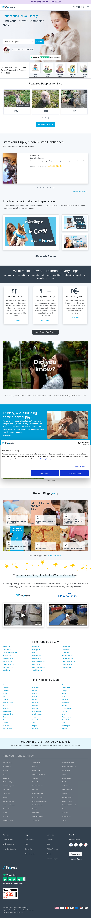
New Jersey (7, 711)
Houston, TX (36, 655)
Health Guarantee (8, 844)
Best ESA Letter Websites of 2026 (45, 522)
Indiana (64, 693)
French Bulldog (36, 782)
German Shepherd (8, 786)
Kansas (34, 696)
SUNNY (57, 2)
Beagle (34, 766)
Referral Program (52, 859)
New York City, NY (38, 661)
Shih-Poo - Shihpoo (38, 816)
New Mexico (36, 711)
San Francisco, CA (38, 667)
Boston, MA (66, 647)
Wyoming (65, 728)
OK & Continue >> (74, 473)
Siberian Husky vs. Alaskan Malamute (16, 547)
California (6, 688)
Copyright (5, 910)
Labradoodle (6, 793)
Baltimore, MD (37, 647)
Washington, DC (38, 670)
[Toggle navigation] (87, 7)
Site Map (28, 854)
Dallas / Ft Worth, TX (10, 652)
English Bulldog (7, 782)
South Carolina (37, 720)
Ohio (63, 714)
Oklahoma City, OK (68, 661)
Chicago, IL (36, 650)
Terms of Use (22, 910)
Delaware (6, 691)
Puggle (5, 812)
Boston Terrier (66, 770)
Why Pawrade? (30, 839)
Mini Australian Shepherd (39, 801)
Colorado (35, 688)
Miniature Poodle (67, 801)
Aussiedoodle (36, 762)
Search (39, 42)
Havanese (35, 789)
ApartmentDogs (85, 70)
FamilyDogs (48, 70)
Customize (45, 473)
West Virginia (7, 728)
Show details (80, 467)
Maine (34, 699)
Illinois (34, 693)
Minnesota (65, 702)
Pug (63, 809)
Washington (66, 726)
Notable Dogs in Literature (73, 548)
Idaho (5, 693)
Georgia (64, 691)
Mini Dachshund (66, 797)
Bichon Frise (6, 770)
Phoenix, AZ (36, 664)
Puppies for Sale (45, 124)
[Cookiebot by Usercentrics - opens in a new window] (80, 443)
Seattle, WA (7, 670)
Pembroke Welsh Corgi (69, 805)
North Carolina (8, 714)
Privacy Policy (13, 910)
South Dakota (66, 720)
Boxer (4, 774)
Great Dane (6, 789)
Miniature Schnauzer (9, 805)
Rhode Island (7, 720)
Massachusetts (8, 702)
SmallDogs (35, 70)
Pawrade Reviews (55, 556)
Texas (34, 723)
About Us (50, 839)
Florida (34, 691)
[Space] (10, 867)
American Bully (7, 762)
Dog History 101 (41, 548)
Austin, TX (6, 647)
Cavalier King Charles (38, 774)
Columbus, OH (67, 650)
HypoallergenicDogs (72, 70)
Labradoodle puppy (37, 158)
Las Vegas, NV (37, 658)
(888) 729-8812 (78, 7)
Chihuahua (6, 778)
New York (65, 711)
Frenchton (65, 782)
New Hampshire (67, 708)
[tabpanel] (45, 102)
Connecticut (66, 688)
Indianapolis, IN (67, 655)
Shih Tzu (5, 816)
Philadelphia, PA (8, 664)
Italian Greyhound (67, 789)
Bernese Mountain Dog (69, 766)
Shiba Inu (65, 812)
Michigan (35, 702)
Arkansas (65, 685)
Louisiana (6, 699)
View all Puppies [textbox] (11, 41)
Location (33, 854)
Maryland (65, 699)
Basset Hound (7, 766)
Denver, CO (36, 652)
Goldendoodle (66, 786)
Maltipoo (5, 797)
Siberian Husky (66, 816)
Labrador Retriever (37, 793)
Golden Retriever (37, 786)
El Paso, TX (7, 655)
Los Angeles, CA (67, 658)
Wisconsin (35, 728)
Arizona (35, 685)
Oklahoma (6, 717)
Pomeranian (6, 809)
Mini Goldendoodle (8, 801)
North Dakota (36, 714)
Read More (7, 435)
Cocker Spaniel (66, 778)
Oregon (34, 717)
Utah (63, 723)
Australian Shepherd (68, 762)
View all (54, 494)
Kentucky (65, 696)
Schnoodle (35, 812)
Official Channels (74, 839)
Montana (65, 705)
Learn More (16, 320)
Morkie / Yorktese (37, 805)
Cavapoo (64, 774)
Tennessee (6, 723)
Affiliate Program (52, 849)
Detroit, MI (65, 652)
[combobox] (18, 41)
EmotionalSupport (60, 70)
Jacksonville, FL (8, 658)
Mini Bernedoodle (37, 797)
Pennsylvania (66, 717)
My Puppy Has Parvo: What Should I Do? (16, 522)
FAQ (26, 844)
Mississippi (6, 705)
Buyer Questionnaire (9, 849)
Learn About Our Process (45, 332)
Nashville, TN (7, 661)
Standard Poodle (8, 820)
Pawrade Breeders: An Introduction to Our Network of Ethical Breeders (73, 521)
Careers (49, 854)
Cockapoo (35, 778)
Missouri (35, 705)
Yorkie (64, 820)
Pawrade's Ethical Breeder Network (13, 912)
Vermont (6, 726)
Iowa (4, 696)
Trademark (30, 910)
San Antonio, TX (67, 664)
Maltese (64, 793)
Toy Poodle (35, 820)
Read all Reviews (79, 191)
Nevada (35, 708)
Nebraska (6, 708)
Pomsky (34, 809)
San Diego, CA (8, 667)
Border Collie (36, 770)
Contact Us (28, 849)
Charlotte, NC (7, 650)
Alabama (6, 685)
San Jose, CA (66, 667)
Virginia (34, 726)
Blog (48, 844)
